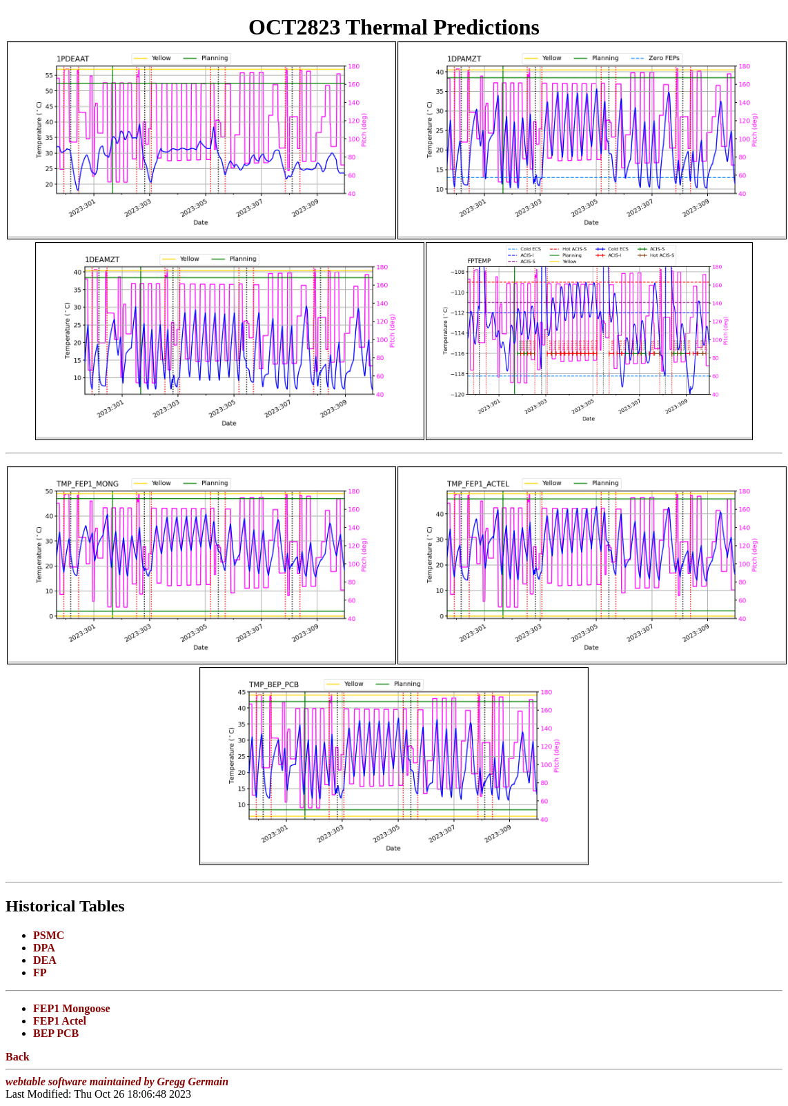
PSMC (48, 935)
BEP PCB (56, 1033)
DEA (45, 960)
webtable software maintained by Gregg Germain (117, 1081)
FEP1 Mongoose (71, 1008)
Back (18, 1057)
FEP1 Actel (59, 1021)
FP (40, 972)
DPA (44, 948)
